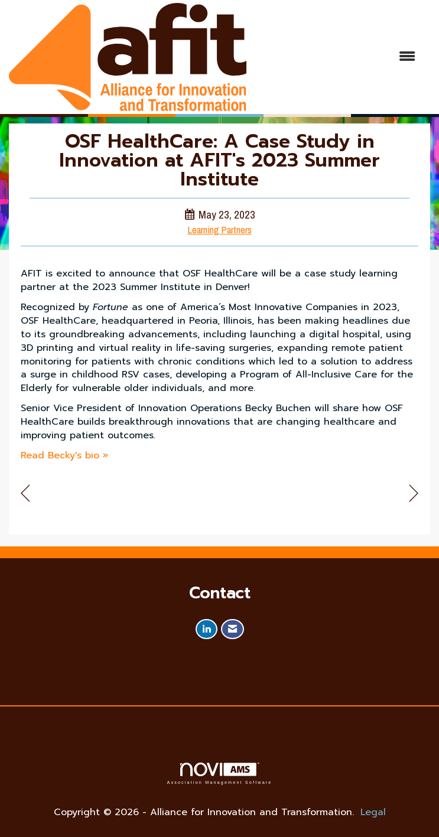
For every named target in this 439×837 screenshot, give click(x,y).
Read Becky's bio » (64, 455)
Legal (373, 812)
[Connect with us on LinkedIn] (206, 629)
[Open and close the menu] (336, 57)
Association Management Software (219, 773)
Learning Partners (220, 229)
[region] (413, 493)
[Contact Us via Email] (232, 629)
